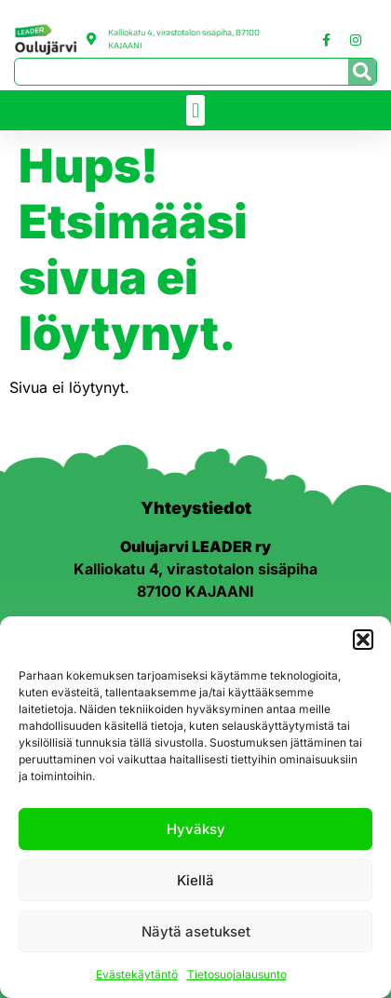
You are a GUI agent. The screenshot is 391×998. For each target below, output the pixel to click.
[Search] (362, 72)
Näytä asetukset (196, 934)
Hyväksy (196, 832)
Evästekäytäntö (137, 977)
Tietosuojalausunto (237, 977)
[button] (363, 642)
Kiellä (195, 883)
